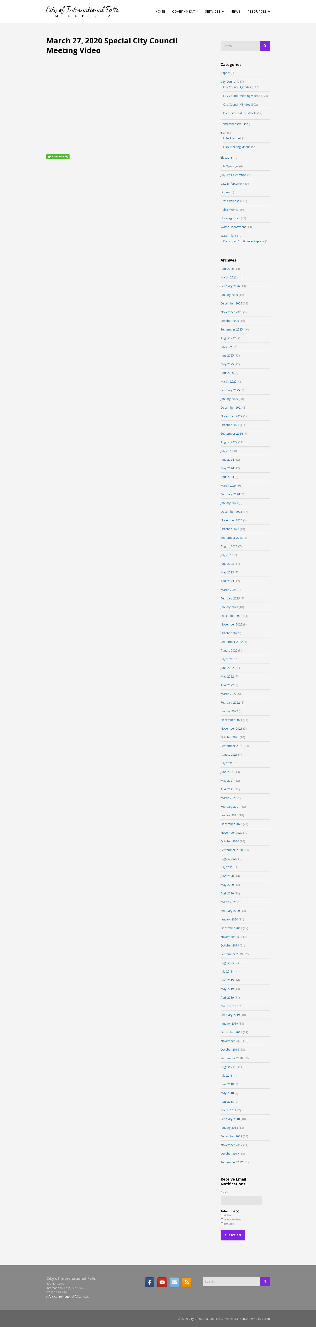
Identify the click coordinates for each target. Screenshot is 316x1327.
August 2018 (229, 1067)
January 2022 (229, 711)
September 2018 (232, 1058)
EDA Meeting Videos (236, 147)
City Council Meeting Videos (241, 96)
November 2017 (231, 1145)
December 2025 (231, 303)
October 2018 (230, 1049)
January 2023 (229, 607)
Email (224, 1192)
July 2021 (227, 763)
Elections (227, 157)
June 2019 (227, 980)
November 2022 (231, 624)
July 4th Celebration (233, 175)
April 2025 (227, 373)
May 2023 (227, 572)
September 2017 (232, 1162)
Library (225, 192)
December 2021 (231, 720)
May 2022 (227, 676)
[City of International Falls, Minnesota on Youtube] (162, 1282)
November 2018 (231, 1041)
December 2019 (231, 928)
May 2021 (227, 780)
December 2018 (231, 1032)
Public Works (229, 210)
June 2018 (227, 1084)
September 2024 (232, 433)
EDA (223, 132)
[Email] (174, 1282)
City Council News (231, 1219)
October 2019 (230, 945)
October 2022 (230, 633)
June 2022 (227, 668)
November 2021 (231, 728)
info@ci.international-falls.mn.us (67, 1296)
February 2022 (230, 702)
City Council (228, 81)
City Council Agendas (237, 87)
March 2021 (229, 798)
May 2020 (227, 885)
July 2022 (227, 659)
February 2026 (230, 286)
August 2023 (229, 546)
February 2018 (230, 1119)
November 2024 (231, 416)
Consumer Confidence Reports (243, 241)
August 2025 (229, 338)
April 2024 (227, 477)
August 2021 (229, 754)
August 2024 (229, 442)
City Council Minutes (236, 104)
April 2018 (227, 1101)
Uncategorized (230, 218)
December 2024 (231, 407)
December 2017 (231, 1136)
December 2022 (231, 616)
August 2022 (229, 650)
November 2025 (231, 312)
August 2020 (229, 859)
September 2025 (232, 329)
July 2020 (227, 867)
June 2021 (227, 772)
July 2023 (227, 555)
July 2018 (227, 1075)
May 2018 (227, 1093)
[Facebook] (149, 1282)
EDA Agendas (232, 138)
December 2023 (231, 512)
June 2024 (227, 459)
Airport (225, 73)
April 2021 (227, 789)
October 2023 (230, 529)
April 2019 (227, 997)
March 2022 (229, 694)
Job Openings (229, 166)
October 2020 (230, 841)
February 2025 (230, 390)
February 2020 (230, 911)
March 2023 (229, 590)
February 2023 (230, 598)
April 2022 (227, 685)
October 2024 (230, 425)
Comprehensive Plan (234, 124)
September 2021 (232, 746)
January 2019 (229, 1023)
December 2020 (231, 824)
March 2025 (229, 381)
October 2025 (230, 321)
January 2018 (229, 1128)
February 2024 (230, 494)
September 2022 (232, 642)
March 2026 (229, 277)
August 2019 (229, 963)
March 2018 (229, 1110)
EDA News (227, 1223)
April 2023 (227, 581)
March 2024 (229, 486)
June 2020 (227, 876)
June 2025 (227, 355)
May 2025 (227, 364)
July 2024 (227, 451)
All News (226, 1215)
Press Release (230, 201)
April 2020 (227, 893)
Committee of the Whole (239, 113)
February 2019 (230, 1015)
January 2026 (229, 295)
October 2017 (230, 1154)
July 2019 (227, 971)
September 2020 (232, 850)
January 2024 (229, 503)
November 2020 (231, 833)
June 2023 (227, 564)
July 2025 (227, 347)
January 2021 (229, 815)
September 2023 (232, 538)
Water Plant (228, 236)
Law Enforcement (232, 183)
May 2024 (227, 468)
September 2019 (232, 954)
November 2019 (231, 937)
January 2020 (229, 919)
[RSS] (186, 1282)
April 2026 (227, 269)
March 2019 (229, 1006)
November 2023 (231, 520)
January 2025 (229, 399)
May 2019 (227, 989)
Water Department (233, 227)
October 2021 (230, 737)
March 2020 (229, 902)
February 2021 (230, 807)
